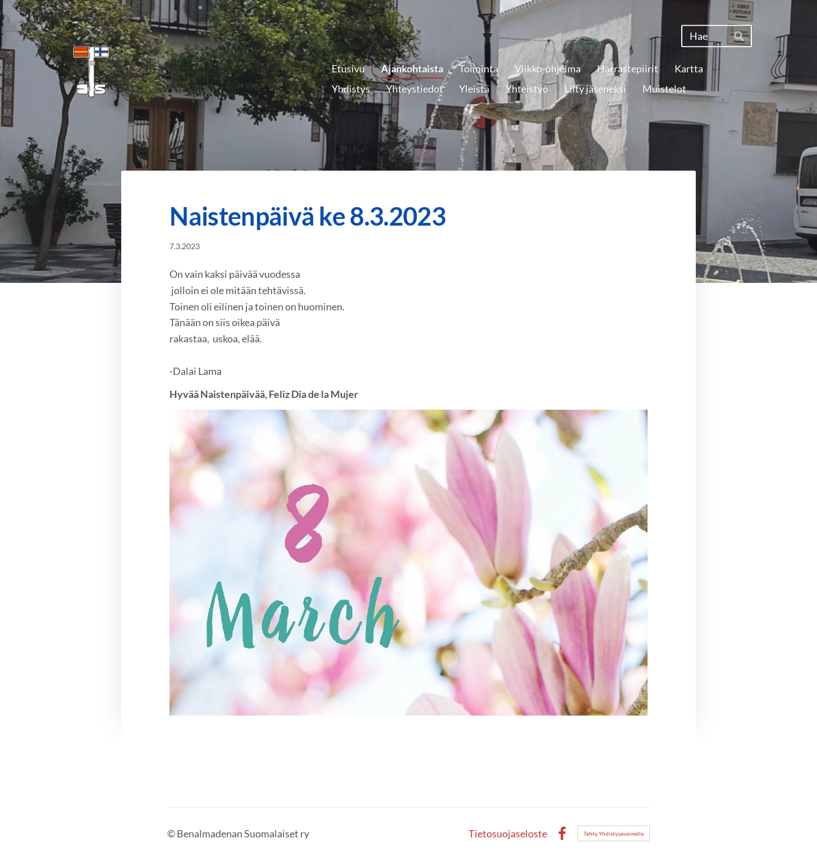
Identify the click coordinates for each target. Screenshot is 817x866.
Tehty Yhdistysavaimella (614, 833)
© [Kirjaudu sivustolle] (172, 833)
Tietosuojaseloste (508, 833)
